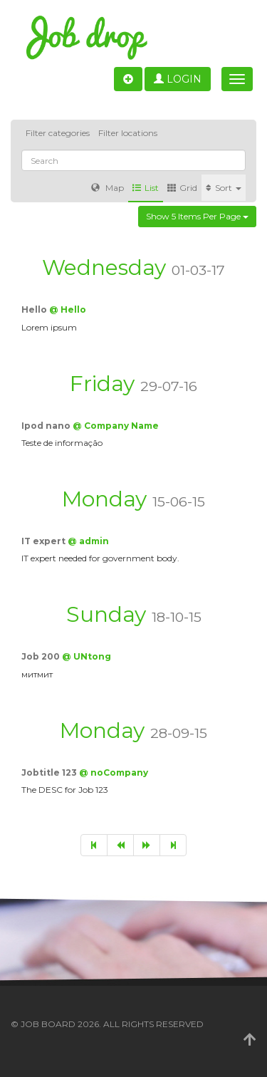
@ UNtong (86, 656)
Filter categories (58, 133)
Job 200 (41, 656)
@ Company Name (116, 425)
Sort (223, 187)
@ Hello (67, 309)
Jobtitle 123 (50, 772)
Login (177, 79)
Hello (35, 309)
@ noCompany (113, 772)
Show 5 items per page (197, 216)
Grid (182, 187)
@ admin (88, 541)
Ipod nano (47, 425)
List (145, 187)
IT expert (44, 541)
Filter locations (127, 133)
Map (107, 187)
